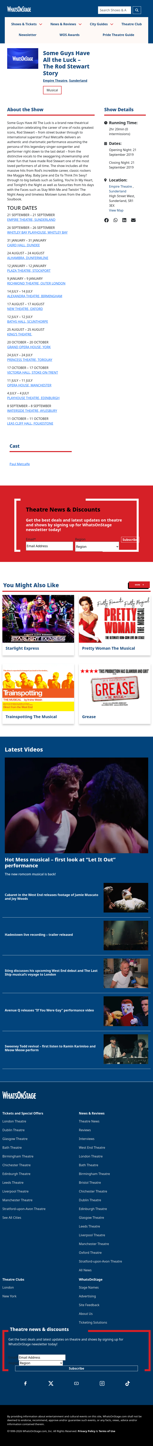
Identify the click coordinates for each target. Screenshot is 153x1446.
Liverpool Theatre (15, 1191)
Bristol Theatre (90, 1182)
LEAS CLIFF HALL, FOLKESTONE (30, 423)
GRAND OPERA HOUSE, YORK (29, 347)
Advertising (87, 1296)
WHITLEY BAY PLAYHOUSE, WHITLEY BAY (37, 232)
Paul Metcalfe (20, 464)
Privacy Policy (86, 1431)
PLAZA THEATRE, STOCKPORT (29, 270)
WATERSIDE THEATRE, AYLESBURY (32, 411)
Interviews (86, 1139)
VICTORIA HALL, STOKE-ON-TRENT (32, 372)
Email (31, 539)
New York (9, 1296)
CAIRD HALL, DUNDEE (23, 245)
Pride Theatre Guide (118, 35)
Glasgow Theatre (14, 1139)
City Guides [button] (101, 24)
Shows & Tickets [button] (26, 24)
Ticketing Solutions (93, 1322)
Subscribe (130, 539)
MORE (139, 584)
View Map (116, 210)
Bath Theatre (12, 1147)
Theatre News (89, 1121)
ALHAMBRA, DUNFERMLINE (27, 258)
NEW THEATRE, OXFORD (25, 309)
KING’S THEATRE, (19, 334)
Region (80, 539)
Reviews (85, 1130)
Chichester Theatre (16, 1165)
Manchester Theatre (17, 1200)
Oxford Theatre (90, 1252)
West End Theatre (92, 1147)
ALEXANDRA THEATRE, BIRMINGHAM (34, 296)
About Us (86, 1313)
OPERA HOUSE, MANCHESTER (29, 385)
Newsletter (27, 35)
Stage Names (89, 1287)
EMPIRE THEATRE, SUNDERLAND (31, 219)
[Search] (114, 10)
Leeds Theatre (13, 1182)
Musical (52, 90)
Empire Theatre (121, 186)
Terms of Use (107, 1431)
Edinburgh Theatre (16, 1174)
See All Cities (11, 1217)
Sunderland (78, 80)
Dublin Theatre (13, 1130)
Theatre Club (132, 24)
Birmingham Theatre (17, 1156)
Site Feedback (89, 1305)
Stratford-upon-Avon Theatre (23, 1209)
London (8, 1287)
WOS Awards (69, 35)
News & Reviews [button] (66, 24)
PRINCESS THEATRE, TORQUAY (29, 360)
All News (85, 1270)
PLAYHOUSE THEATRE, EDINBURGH (33, 398)
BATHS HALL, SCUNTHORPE (27, 321)
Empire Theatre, (55, 80)
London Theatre (14, 1121)
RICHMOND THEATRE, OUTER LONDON (36, 283)
